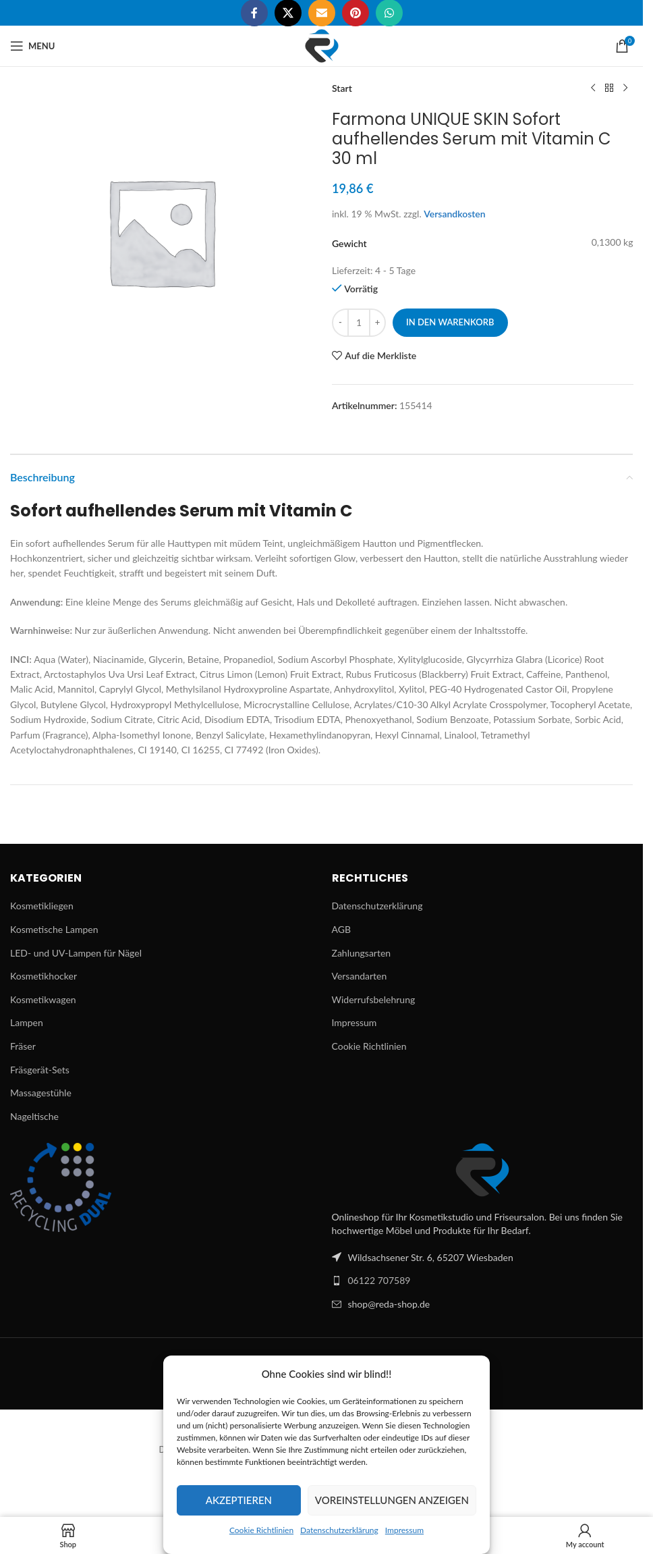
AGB (341, 929)
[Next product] (625, 88)
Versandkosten (454, 213)
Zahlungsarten (361, 953)
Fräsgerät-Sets (39, 1069)
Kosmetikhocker (43, 976)
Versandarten (359, 976)
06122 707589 (379, 1280)
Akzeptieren (239, 1500)
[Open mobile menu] (32, 45)
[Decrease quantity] (340, 323)
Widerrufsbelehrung (374, 999)
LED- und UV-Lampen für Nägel (76, 953)
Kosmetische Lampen (54, 929)
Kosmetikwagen (43, 999)
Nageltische (34, 1116)
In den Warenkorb (450, 322)
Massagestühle (41, 1092)
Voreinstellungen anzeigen (392, 1500)
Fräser (23, 1046)
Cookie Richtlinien (261, 1530)
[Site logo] (322, 45)
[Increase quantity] (377, 323)
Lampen (26, 1022)
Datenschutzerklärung (339, 1530)
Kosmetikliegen (42, 905)
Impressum (404, 1530)
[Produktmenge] (359, 323)
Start (342, 88)
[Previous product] (592, 88)
